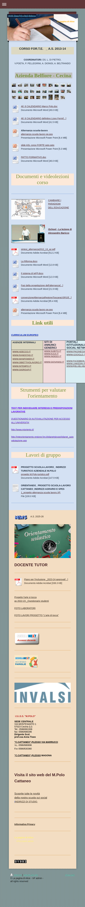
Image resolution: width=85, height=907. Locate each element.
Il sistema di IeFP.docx (32, 273)
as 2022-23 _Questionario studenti (31, 601)
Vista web (70, 875)
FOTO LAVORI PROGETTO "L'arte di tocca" (36, 615)
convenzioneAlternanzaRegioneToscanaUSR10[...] (46, 297)
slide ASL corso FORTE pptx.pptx (37, 145)
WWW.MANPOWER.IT (23, 359)
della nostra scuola (25, 797)
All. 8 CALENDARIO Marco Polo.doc (39, 106)
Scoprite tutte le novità (27, 793)
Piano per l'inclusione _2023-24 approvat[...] (46, 579)
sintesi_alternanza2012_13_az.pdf (38, 249)
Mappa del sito (30, 875)
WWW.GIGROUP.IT (22, 369)
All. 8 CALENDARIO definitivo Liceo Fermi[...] (43, 118)
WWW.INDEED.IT (52, 356)
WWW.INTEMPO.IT (22, 366)
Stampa (16, 875)
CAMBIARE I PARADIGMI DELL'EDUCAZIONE (58, 204)
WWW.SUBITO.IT (52, 351)
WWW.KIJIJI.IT (51, 354)
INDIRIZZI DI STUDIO (26, 801)
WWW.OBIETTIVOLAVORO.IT (27, 362)
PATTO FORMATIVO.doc (33, 157)
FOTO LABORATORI (25, 608)
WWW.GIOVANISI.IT (54, 362)
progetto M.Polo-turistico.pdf (35, 474)
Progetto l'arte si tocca (25, 597)
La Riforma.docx (29, 261)
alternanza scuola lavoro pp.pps (37, 134)
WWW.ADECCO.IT (22, 351)
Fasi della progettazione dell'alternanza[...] (42, 285)
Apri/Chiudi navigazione (42, 4)
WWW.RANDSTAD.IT (23, 355)
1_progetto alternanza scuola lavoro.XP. (41, 492)
